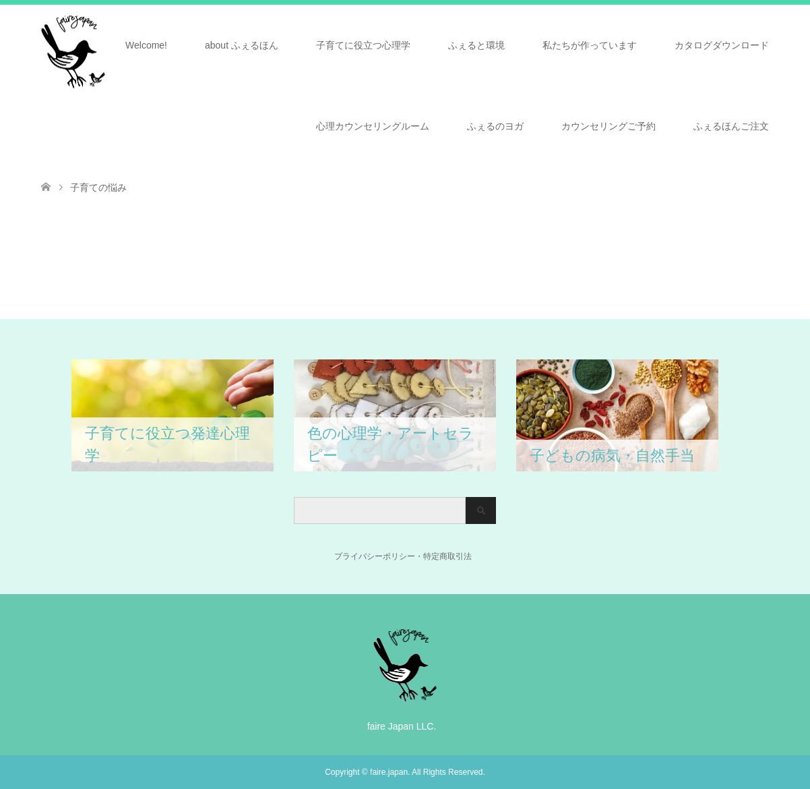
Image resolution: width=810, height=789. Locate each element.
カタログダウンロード (722, 45)
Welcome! (146, 45)
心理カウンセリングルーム (372, 126)
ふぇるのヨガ (495, 126)
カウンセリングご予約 (608, 126)
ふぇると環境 (476, 45)
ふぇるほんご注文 (731, 126)
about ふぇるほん (241, 45)
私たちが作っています (589, 45)
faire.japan (389, 772)
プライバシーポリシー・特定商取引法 (383, 556)
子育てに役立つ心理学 (363, 45)
